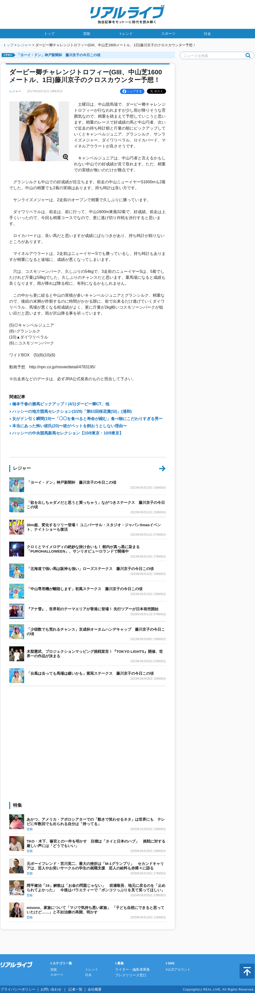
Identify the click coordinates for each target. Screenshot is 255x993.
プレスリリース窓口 (129, 975)
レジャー (24, 45)
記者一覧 (66, 989)
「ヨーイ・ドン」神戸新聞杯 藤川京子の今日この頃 (58, 55)
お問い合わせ (45, 989)
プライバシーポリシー (15, 989)
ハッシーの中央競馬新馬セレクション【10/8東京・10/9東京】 (67, 433)
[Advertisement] (87, 704)
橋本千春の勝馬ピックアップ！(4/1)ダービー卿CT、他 (60, 404)
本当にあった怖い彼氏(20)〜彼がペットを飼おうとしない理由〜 (69, 426)
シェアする (132, 91)
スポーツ (168, 34)
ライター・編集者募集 (131, 969)
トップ (49, 34)
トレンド (126, 34)
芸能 (86, 34)
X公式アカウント (178, 969)
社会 (207, 34)
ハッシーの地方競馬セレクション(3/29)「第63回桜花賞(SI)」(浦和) (72, 411)
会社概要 (84, 989)
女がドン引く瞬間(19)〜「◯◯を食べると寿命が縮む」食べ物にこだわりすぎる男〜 (87, 419)
